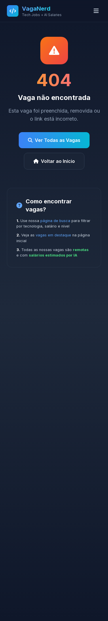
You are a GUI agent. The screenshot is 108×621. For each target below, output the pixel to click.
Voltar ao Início (54, 161)
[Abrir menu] (96, 11)
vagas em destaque (53, 235)
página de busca (55, 221)
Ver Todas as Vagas (54, 140)
